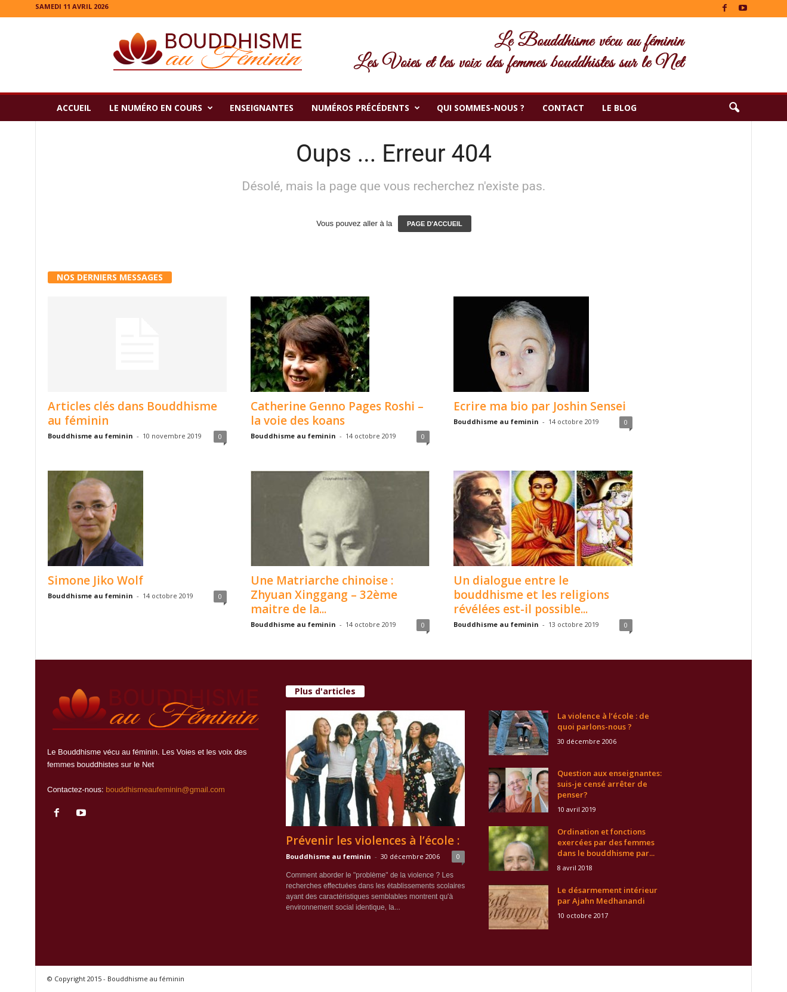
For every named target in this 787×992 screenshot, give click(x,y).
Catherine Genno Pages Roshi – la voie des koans (337, 413)
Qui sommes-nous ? (480, 107)
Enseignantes (262, 107)
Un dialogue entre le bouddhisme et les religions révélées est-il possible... (531, 595)
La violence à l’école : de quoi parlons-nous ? (603, 721)
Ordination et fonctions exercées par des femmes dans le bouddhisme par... (606, 842)
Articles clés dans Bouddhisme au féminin (132, 413)
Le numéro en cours (161, 108)
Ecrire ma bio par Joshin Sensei (539, 406)
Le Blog (619, 107)
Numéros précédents (365, 108)
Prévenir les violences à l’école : (372, 840)
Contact (563, 107)
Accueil (74, 107)
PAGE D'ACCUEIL (434, 223)
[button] (734, 108)
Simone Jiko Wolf (95, 580)
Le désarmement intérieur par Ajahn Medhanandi (607, 895)
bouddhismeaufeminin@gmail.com (165, 789)
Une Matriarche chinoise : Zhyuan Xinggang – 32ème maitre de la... (324, 595)
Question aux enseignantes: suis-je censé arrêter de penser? (609, 784)
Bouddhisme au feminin (90, 435)
